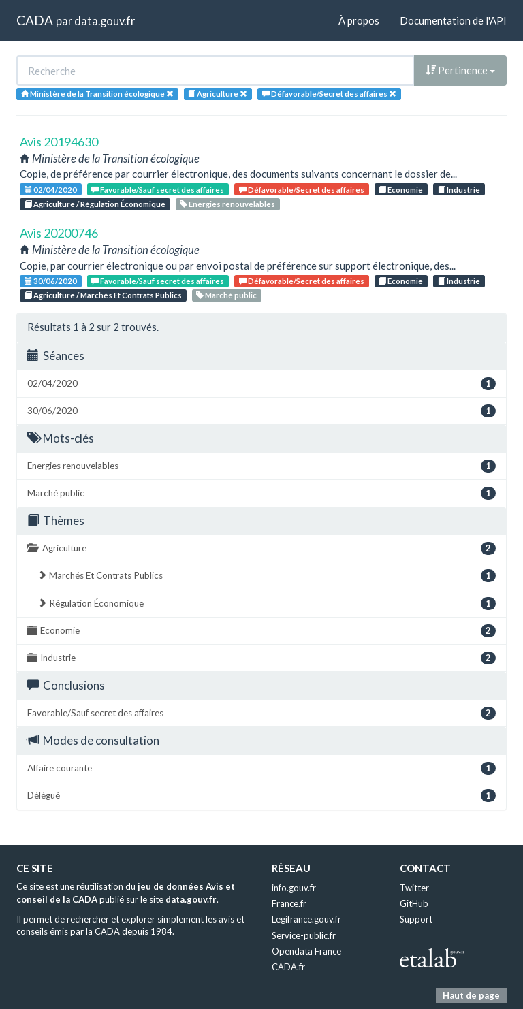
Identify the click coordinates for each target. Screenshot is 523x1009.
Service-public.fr (304, 935)
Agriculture (261, 548)
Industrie (459, 189)
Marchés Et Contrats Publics (266, 575)
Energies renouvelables (227, 203)
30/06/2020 (51, 280)
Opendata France (306, 951)
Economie (401, 189)
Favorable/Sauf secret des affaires (157, 189)
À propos (358, 20)
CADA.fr (288, 966)
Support (416, 919)
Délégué (261, 795)
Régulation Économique (266, 603)
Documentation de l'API (453, 20)
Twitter (414, 887)
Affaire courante (261, 768)
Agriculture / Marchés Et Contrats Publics (103, 295)
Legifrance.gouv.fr (306, 919)
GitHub (414, 903)
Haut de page (471, 995)
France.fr (289, 903)
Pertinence (460, 70)
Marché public (226, 295)
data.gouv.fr (104, 20)
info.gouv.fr (294, 887)
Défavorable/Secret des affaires (301, 189)
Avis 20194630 (59, 141)
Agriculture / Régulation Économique (95, 203)
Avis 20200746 (59, 232)
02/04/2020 (51, 189)
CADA (34, 20)
